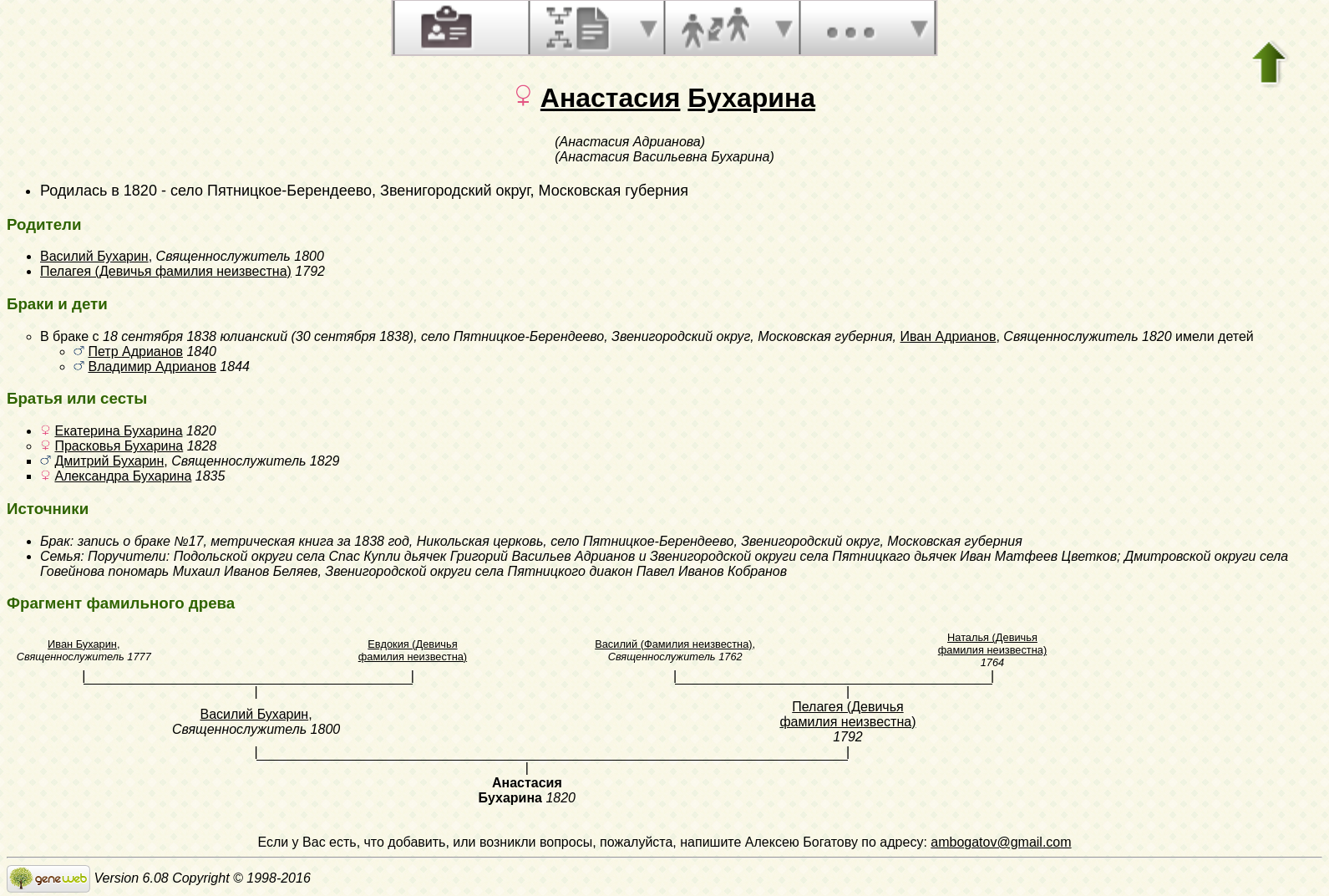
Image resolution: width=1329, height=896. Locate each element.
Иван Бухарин (82, 644)
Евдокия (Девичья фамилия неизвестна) (412, 650)
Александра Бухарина (122, 476)
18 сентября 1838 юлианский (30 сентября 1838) (258, 336)
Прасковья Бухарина (118, 446)
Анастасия (610, 98)
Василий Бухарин (94, 256)
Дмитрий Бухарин (109, 461)
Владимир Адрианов (152, 366)
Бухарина (751, 98)
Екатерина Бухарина (118, 431)
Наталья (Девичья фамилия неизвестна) (992, 643)
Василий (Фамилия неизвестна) (673, 644)
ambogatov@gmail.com (1001, 842)
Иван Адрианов (948, 336)
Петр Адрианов (135, 351)
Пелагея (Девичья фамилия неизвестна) (166, 271)
